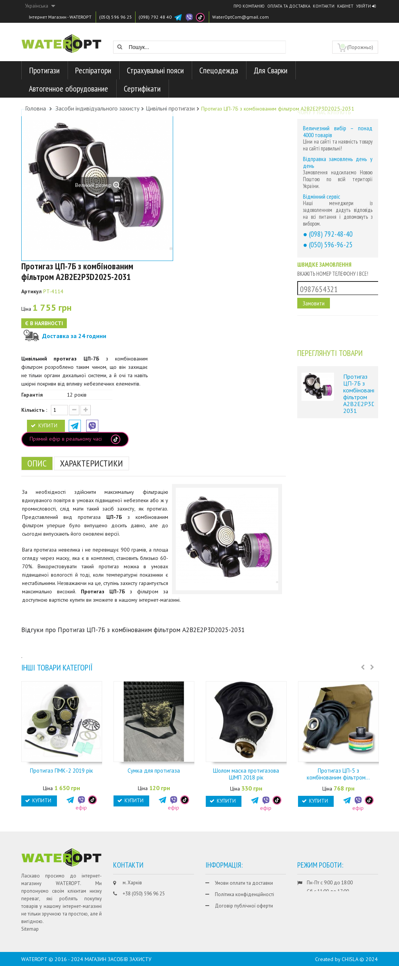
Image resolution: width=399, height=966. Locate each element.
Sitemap (30, 929)
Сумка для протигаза (154, 770)
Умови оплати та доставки (244, 883)
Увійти (365, 6)
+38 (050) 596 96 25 (144, 893)
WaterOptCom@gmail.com (240, 17)
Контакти (323, 6)
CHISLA (350, 959)
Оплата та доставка (288, 6)
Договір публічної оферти (244, 906)
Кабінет (345, 6)
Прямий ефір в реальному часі (75, 439)
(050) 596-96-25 (331, 244)
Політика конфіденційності (244, 894)
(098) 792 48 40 (155, 17)
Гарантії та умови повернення (247, 917)
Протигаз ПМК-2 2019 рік (61, 770)
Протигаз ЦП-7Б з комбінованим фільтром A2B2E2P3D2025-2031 (358, 393)
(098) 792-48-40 (331, 234)
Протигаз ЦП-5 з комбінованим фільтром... (338, 774)
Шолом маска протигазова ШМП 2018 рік (246, 774)
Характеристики (91, 463)
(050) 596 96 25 (115, 17)
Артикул (31, 291)
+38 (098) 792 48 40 (144, 905)
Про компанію (249, 6)
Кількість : (34, 409)
